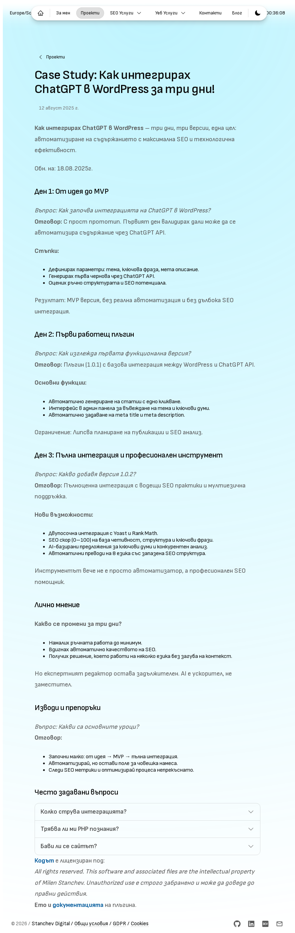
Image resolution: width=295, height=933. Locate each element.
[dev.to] (265, 924)
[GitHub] (237, 924)
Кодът (44, 860)
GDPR (119, 923)
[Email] (279, 924)
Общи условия (91, 923)
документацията (78, 905)
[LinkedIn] (251, 924)
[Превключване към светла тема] (257, 13)
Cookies (140, 923)
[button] (147, 811)
